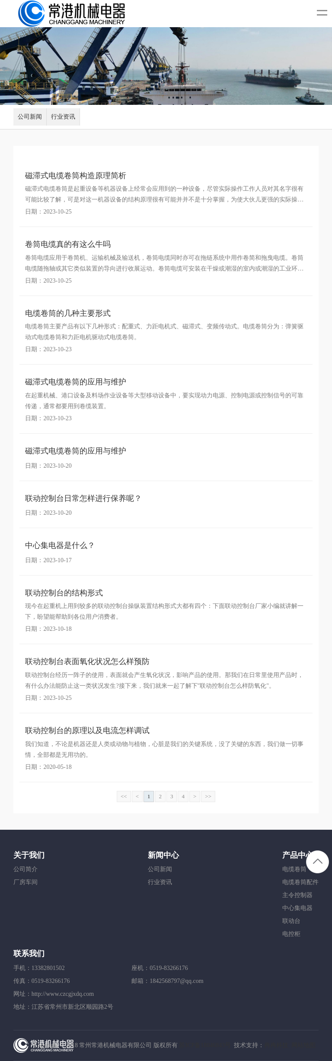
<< (124, 796)
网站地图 (303, 1045)
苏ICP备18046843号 (205, 1045)
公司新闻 (30, 116)
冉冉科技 (276, 1045)
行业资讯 (63, 116)
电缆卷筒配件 (300, 882)
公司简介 (25, 869)
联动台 (291, 921)
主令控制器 (297, 895)
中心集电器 (297, 908)
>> (208, 796)
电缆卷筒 (294, 869)
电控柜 (291, 934)
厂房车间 (25, 882)
